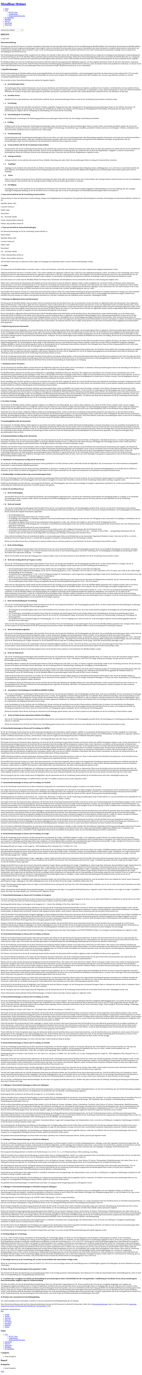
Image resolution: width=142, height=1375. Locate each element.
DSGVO (7, 21)
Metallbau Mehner (13, 4)
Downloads (8, 23)
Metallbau (8, 19)
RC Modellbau (9, 17)
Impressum (8, 25)
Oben (2, 1371)
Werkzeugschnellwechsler (17, 16)
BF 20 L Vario (13, 12)
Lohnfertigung (13, 14)
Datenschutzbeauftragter (100, 1304)
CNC (6, 10)
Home (7, 9)
